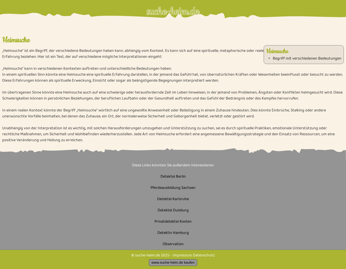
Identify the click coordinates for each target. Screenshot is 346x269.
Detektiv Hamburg (173, 233)
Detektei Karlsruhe (173, 199)
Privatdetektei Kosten (173, 222)
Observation (173, 244)
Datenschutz (204, 255)
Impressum (182, 255)
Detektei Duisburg (173, 210)
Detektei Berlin (173, 177)
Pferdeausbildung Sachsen (173, 188)
